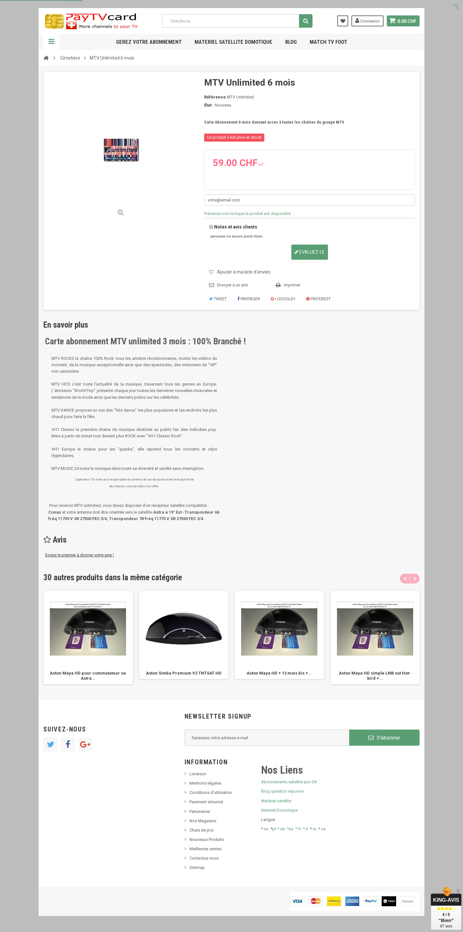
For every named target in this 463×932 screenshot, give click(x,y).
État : (209, 105)
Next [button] (415, 578)
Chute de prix (201, 830)
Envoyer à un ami (232, 285)
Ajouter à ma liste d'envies (243, 272)
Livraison (197, 773)
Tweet (218, 298)
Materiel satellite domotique (233, 42)
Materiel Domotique (279, 810)
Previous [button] (405, 578)
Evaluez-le (310, 252)
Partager (248, 298)
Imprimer (292, 285)
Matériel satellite (276, 800)
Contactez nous (204, 858)
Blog (291, 42)
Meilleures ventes (205, 848)
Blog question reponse (282, 791)
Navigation (51, 42)
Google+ (283, 298)
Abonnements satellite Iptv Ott (289, 781)
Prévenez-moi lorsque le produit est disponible (247, 213)
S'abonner (384, 737)
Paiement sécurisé (206, 801)
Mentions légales (205, 783)
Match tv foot (328, 42)
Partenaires (199, 811)
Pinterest (318, 298)
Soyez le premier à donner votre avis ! (79, 555)
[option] (88, 637)
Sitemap (197, 867)
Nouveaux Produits (206, 839)
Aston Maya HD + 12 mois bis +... (279, 673)
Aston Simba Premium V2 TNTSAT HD (184, 673)
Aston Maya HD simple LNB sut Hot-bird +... (375, 676)
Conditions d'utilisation (210, 792)
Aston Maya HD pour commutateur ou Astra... (88, 676)
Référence (215, 97)
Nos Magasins (202, 820)
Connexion (367, 20)
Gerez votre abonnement (149, 42)
